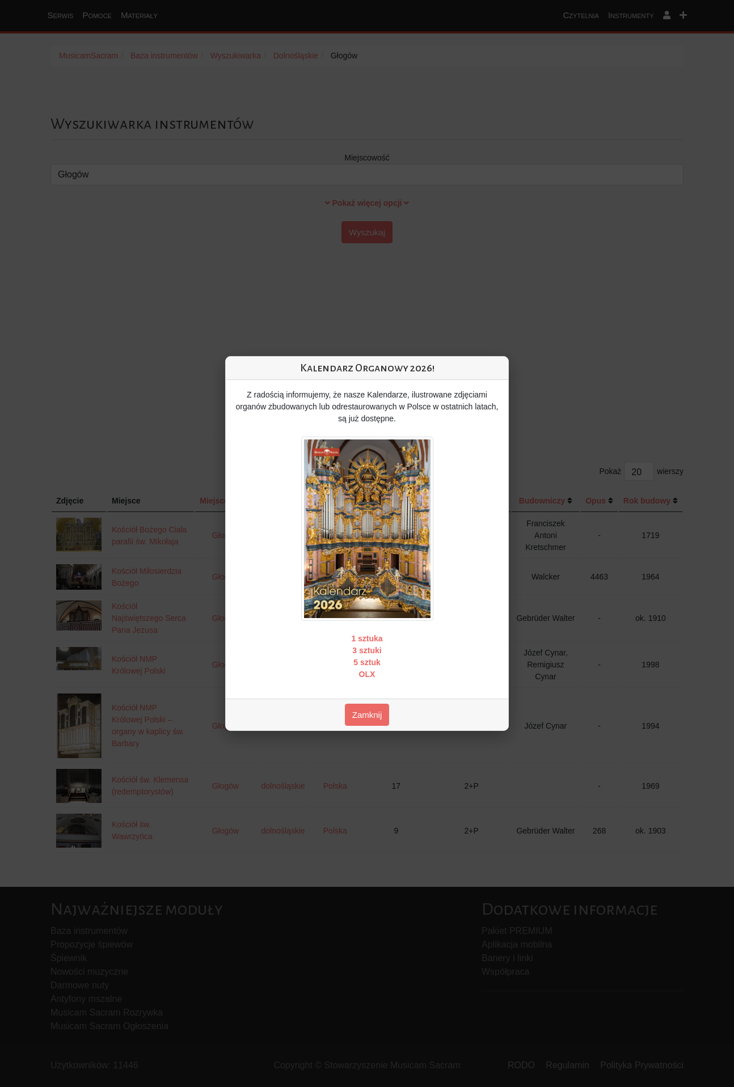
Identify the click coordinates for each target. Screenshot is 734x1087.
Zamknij (367, 715)
